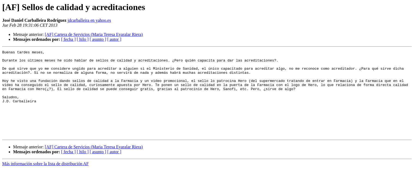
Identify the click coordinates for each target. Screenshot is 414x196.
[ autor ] (114, 39)
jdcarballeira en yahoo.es (89, 20)
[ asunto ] (98, 39)
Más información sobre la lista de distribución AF (45, 181)
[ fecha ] (68, 39)
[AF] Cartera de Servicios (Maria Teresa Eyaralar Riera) (94, 34)
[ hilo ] (83, 39)
